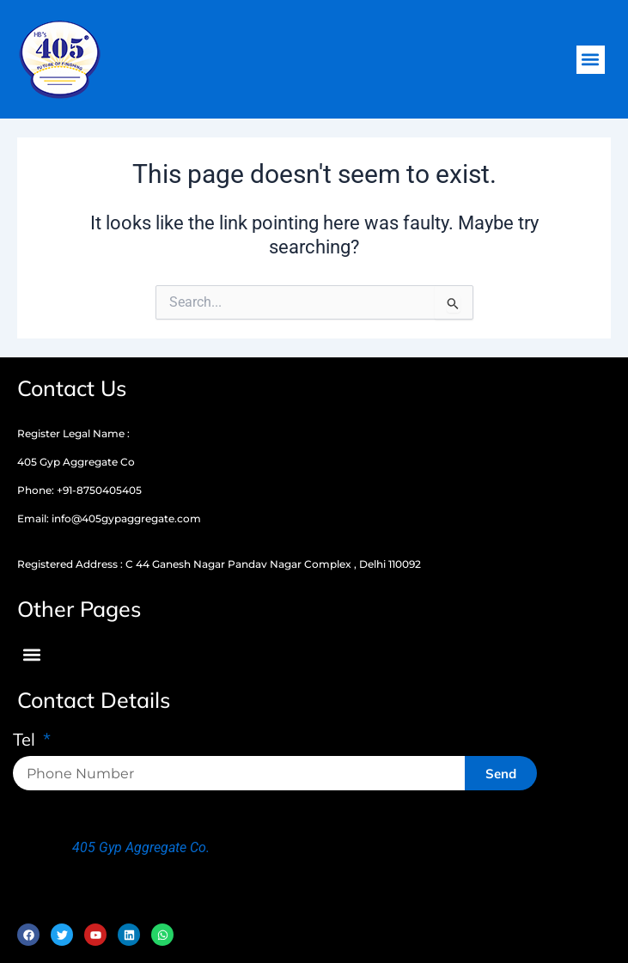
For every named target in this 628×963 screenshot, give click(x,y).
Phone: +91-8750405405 (79, 490)
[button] (590, 60)
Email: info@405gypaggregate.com (109, 518)
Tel (26, 740)
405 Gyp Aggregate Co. (141, 847)
